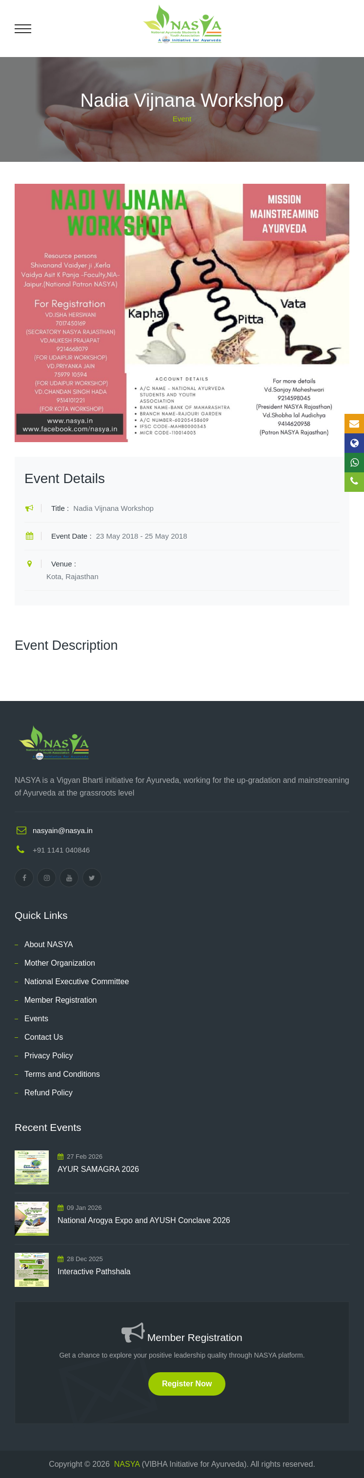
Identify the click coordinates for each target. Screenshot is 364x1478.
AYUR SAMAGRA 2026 (98, 1169)
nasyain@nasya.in (63, 830)
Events (36, 1018)
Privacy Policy (48, 1055)
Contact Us (43, 1037)
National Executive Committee (76, 981)
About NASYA (48, 944)
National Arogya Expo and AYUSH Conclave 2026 (144, 1220)
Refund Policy (48, 1093)
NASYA (127, 1464)
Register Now (187, 1384)
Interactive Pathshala (94, 1271)
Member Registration (60, 1000)
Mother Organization (59, 963)
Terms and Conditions (62, 1074)
